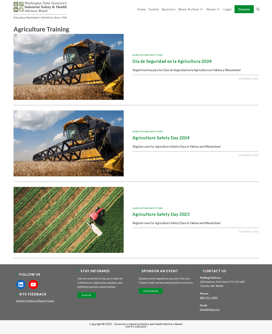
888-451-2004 (209, 297)
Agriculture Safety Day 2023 (161, 214)
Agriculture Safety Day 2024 (161, 137)
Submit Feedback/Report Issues (35, 300)
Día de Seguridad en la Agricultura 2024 (172, 61)
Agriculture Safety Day (148, 55)
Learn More (150, 291)
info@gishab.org (210, 309)
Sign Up (86, 295)
